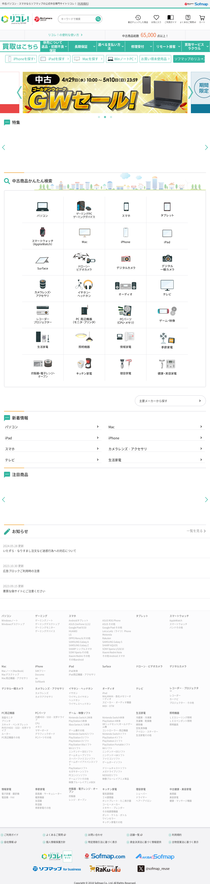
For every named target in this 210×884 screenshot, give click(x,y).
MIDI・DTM (108, 706)
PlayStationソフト (78, 768)
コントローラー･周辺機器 (115, 730)
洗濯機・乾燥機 (143, 721)
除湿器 (38, 804)
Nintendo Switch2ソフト (81, 734)
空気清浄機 (141, 728)
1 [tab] (99, 116)
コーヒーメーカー (111, 804)
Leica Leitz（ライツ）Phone (116, 631)
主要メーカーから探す (153, 401)
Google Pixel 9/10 (77, 627)
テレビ (10, 459)
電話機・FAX (8, 797)
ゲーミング (41, 616)
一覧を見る (195, 530)
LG (70, 634)
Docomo (39, 674)
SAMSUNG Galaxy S (112, 642)
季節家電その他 (43, 808)
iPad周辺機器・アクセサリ (82, 674)
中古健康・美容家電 (180, 789)
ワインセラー (109, 818)
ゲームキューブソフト (80, 755)
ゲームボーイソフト (112, 762)
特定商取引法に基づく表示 (102, 842)
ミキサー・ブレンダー (113, 808)
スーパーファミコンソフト (82, 758)
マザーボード (41, 730)
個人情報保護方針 (55, 842)
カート (202, 22)
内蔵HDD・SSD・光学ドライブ (49, 718)
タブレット (142, 616)
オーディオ (108, 688)
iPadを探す (56, 58)
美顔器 (173, 793)
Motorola (107, 634)
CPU (37, 723)
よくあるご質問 (54, 835)
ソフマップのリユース (189, 58)
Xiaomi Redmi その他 (79, 656)
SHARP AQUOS (110, 645)
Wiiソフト (107, 748)
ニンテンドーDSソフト (113, 751)
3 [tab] (111, 116)
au (36, 678)
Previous (19, 92)
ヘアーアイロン (143, 800)
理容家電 (141, 789)
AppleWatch (176, 620)
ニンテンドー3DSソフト (81, 751)
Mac (111, 426)
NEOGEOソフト (110, 775)
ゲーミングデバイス (45, 631)
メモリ (38, 726)
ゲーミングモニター (45, 627)
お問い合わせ (95, 835)
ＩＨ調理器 (107, 797)
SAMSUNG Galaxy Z (79, 645)
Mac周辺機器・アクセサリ (15, 678)
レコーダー (175, 695)
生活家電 (114, 459)
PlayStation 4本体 (111, 721)
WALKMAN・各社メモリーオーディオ (116, 697)
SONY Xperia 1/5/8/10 (113, 649)
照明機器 (174, 713)
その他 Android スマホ (113, 656)
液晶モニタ (7, 717)
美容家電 (174, 797)
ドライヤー (141, 797)
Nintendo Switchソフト (114, 734)
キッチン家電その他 (112, 822)
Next (190, 92)
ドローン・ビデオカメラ (149, 666)
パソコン (11, 426)
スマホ (10, 448)
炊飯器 (72, 796)
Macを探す (90, 58)
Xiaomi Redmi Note (112, 652)
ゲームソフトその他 (79, 779)
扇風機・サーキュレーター (48, 793)
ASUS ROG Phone (111, 620)
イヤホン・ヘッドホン (81, 688)
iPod (104, 693)
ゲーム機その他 (76, 730)
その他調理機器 (110, 811)
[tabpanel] (105, 92)
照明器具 (174, 724)
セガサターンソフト (79, 771)
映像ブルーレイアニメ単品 (115, 779)
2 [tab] (105, 116)
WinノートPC (124, 58)
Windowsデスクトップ (13, 624)
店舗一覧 (135, 835)
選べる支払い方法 (109, 46)
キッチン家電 (109, 789)
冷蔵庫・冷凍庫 (143, 717)
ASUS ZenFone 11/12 (79, 624)
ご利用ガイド (171, 22)
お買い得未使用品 (154, 58)
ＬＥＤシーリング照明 (181, 717)
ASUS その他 (108, 624)
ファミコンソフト (111, 758)
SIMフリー (40, 671)
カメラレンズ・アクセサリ (127, 448)
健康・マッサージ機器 (181, 800)
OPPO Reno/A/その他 (79, 638)
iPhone (113, 437)
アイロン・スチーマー (147, 731)
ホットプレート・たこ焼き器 (116, 800)
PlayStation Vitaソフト (80, 744)
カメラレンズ (41, 693)
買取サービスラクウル (194, 46)
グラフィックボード (45, 734)
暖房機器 (39, 797)
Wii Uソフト (75, 748)
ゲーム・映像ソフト (80, 713)
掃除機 (139, 724)
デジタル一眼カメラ (12, 688)
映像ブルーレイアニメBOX (82, 782)
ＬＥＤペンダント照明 (181, 721)
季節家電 (40, 789)
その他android (76, 659)
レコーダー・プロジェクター (184, 690)
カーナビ (174, 699)
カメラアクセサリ (44, 696)
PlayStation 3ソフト (79, 741)
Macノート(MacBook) (13, 671)
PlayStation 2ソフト (112, 741)
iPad (8, 437)
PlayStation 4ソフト (112, 737)
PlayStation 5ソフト (79, 737)
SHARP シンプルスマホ (80, 649)
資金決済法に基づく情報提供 (145, 842)
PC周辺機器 (8, 713)
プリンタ (6, 721)
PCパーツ (40, 713)
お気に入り (156, 22)
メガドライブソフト (112, 771)
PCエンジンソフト (78, 775)
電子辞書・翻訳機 (10, 793)
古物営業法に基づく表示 (185, 842)
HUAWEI (73, 631)
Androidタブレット (78, 620)
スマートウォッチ (179, 616)
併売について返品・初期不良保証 (52, 46)
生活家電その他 (143, 735)
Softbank (40, 681)
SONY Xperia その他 (79, 652)
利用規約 (83, 3)
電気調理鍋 (107, 793)
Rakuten (106, 638)
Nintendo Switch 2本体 (80, 717)
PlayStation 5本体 (78, 721)
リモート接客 (166, 46)
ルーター (6, 734)
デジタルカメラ (178, 666)
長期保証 (81, 46)
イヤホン (73, 693)
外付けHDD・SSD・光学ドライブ (16, 729)
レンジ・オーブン (77, 799)
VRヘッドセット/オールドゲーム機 (117, 725)
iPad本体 (73, 671)
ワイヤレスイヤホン (79, 696)
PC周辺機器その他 (11, 737)
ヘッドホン (74, 700)
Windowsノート (10, 620)
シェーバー (141, 793)
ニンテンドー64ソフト (113, 755)
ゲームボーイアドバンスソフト (83, 763)
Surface (106, 666)
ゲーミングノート (44, 620)
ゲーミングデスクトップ (47, 624)
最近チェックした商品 (138, 22)
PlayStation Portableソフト (116, 744)
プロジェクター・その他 (182, 702)
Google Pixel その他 (112, 627)
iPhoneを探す (23, 58)
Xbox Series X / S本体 (79, 724)
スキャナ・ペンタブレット (15, 724)
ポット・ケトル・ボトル (114, 815)
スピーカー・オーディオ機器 (116, 702)
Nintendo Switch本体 (113, 717)
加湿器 (38, 800)
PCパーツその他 (43, 737)
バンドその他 (176, 627)
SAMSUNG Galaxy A (79, 642)
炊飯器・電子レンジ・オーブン (83, 790)
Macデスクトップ (10, 674)
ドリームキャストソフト (114, 768)
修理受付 (137, 46)
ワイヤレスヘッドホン (80, 703)
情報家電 (6, 789)
